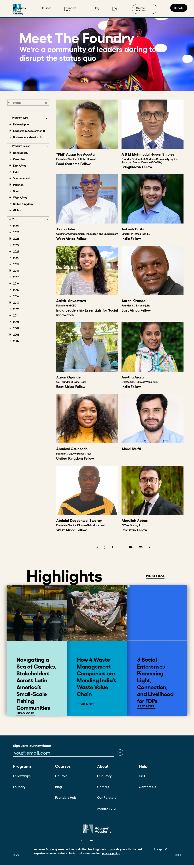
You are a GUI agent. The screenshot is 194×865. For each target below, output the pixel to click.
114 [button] (131, 547)
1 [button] (104, 547)
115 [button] (141, 547)
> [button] (150, 547)
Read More (25, 713)
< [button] (97, 547)
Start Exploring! (164, 7)
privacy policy (111, 853)
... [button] (121, 547)
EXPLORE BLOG (155, 576)
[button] (120, 752)
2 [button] (112, 547)
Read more (86, 704)
